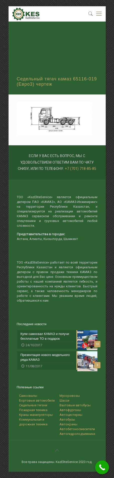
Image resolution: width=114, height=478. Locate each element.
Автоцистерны (71, 415)
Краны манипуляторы (36, 415)
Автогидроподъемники (77, 434)
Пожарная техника (33, 410)
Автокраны (68, 424)
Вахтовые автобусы (75, 405)
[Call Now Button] (102, 467)
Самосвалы (28, 396)
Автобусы (67, 419)
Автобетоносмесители (77, 429)
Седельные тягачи (33, 405)
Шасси (64, 400)
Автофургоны (70, 410)
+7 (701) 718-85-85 (80, 169)
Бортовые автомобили (37, 400)
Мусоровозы (70, 396)
